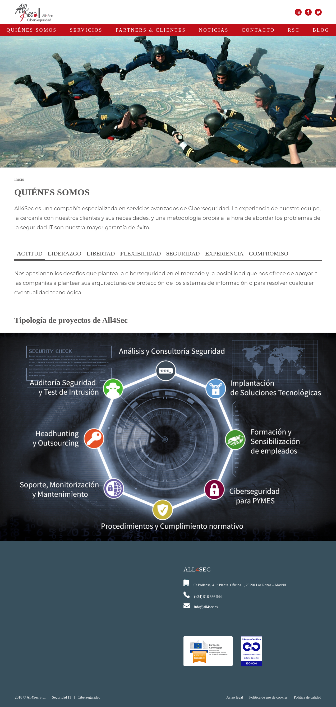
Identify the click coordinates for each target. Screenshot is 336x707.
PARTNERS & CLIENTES (151, 30)
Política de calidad (307, 697)
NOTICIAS (214, 30)
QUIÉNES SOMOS (32, 30)
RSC (294, 30)
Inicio (19, 179)
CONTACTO (258, 30)
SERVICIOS (86, 30)
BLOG (321, 30)
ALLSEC (197, 569)
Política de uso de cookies (268, 697)
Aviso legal (235, 697)
